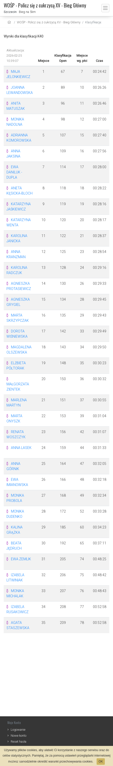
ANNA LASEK (21, 448)
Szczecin (10, 12)
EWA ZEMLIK (21, 559)
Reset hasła (18, 741)
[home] (9, 22)
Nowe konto (18, 735)
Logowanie (18, 729)
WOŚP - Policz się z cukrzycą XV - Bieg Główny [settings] (48, 22)
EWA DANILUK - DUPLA (14, 172)
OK (101, 761)
